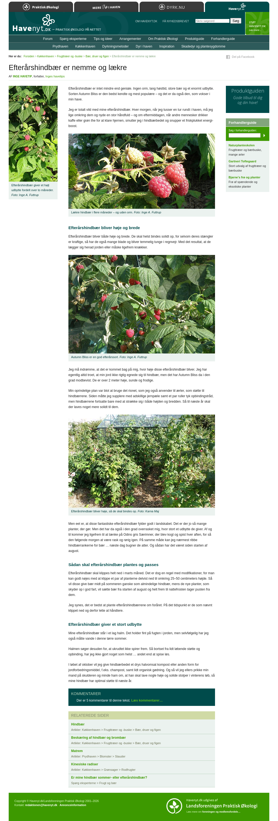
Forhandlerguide (223, 39)
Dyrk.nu (172, 7)
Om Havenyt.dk (146, 21)
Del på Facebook (243, 56)
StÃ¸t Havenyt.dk (257, 23)
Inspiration (166, 46)
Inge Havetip (22, 76)
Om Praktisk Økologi (163, 39)
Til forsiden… (32, 25)
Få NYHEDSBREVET (176, 21)
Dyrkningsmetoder (115, 46)
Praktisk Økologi (41, 7)
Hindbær (77, 724)
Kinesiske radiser (84, 764)
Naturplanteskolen (242, 145)
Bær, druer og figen (97, 56)
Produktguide (194, 39)
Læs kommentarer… (147, 700)
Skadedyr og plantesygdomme (203, 46)
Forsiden (29, 56)
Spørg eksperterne (72, 39)
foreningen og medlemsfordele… (221, 811)
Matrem (77, 751)
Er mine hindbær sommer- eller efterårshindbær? (109, 777)
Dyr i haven (144, 46)
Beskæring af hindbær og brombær (98, 738)
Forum (48, 39)
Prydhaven (60, 46)
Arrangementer (130, 39)
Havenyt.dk (237, 7)
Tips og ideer (103, 39)
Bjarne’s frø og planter (244, 177)
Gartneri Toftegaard (242, 161)
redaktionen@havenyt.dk (41, 805)
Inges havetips (55, 76)
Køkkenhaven (85, 46)
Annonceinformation (72, 805)
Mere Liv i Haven (106, 7)
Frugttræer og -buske (70, 56)
